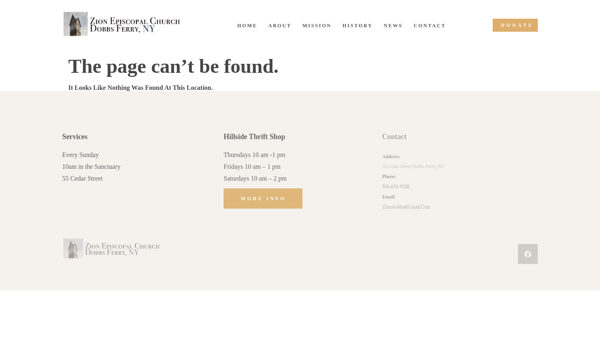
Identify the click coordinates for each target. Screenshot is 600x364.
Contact (430, 25)
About (279, 25)
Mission (317, 25)
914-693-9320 (395, 186)
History (358, 25)
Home (247, 25)
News (393, 25)
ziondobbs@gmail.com (406, 207)
